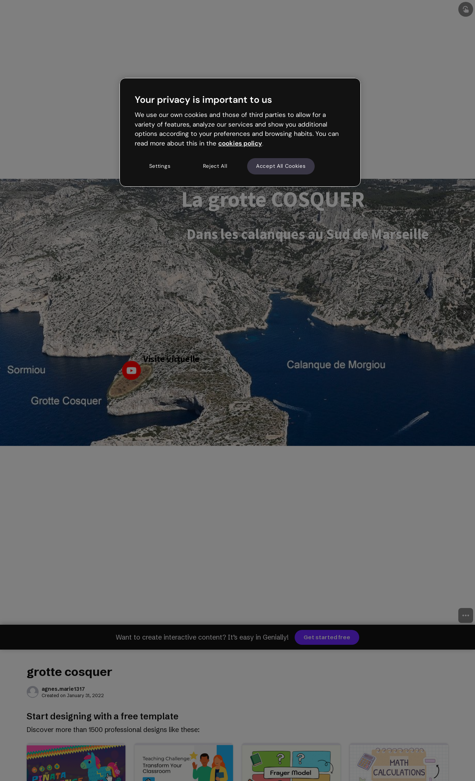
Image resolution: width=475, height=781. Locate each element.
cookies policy (240, 143)
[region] (240, 132)
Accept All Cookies (281, 166)
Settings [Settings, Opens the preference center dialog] (160, 166)
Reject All (215, 166)
